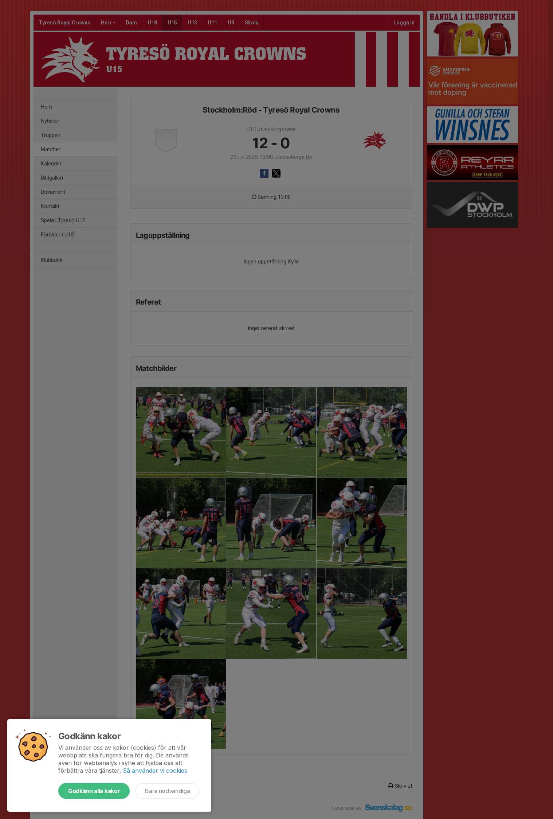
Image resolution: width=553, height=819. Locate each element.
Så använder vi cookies (155, 770)
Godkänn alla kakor (94, 791)
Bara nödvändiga (167, 791)
